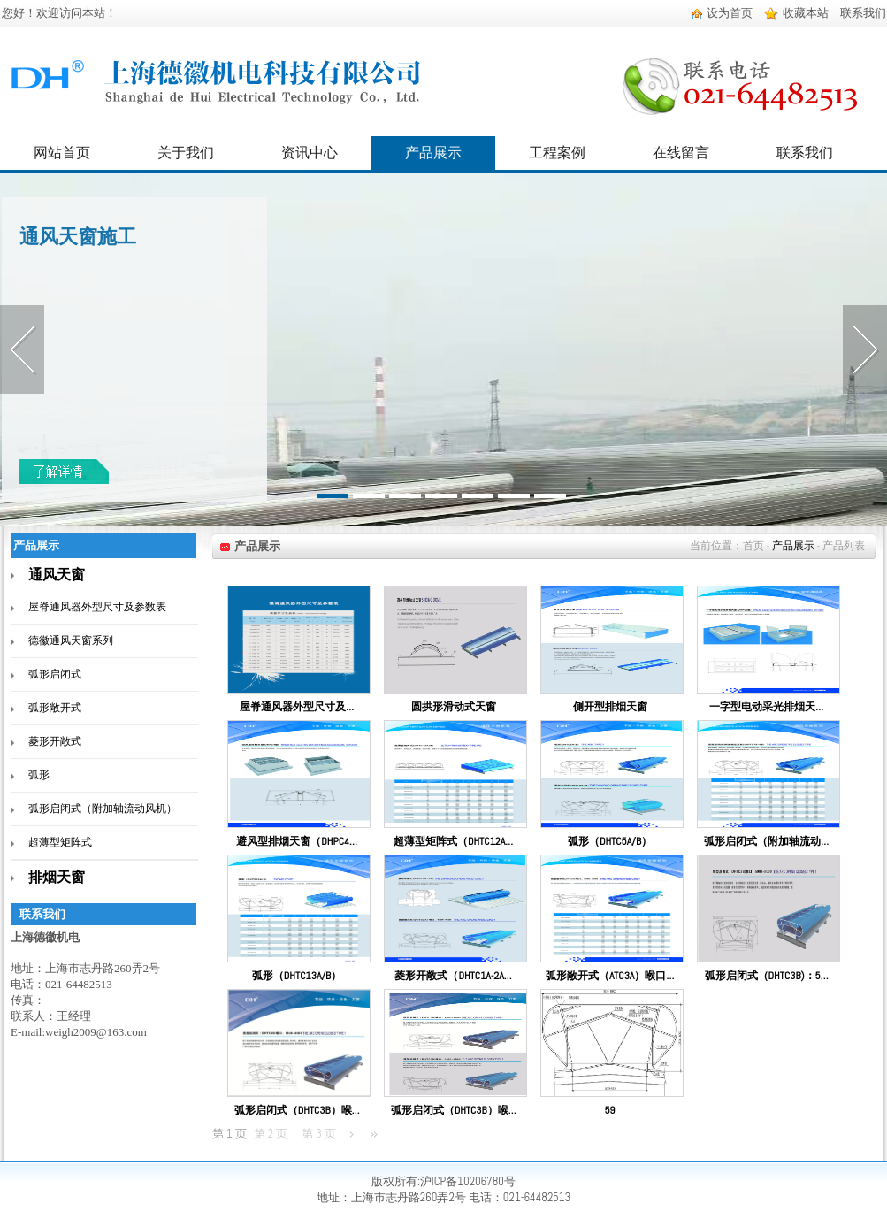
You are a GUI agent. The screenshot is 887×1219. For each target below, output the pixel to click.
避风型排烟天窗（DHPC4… (296, 841)
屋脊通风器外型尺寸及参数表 (97, 607)
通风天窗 (56, 574)
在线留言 (681, 152)
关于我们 (185, 152)
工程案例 (557, 152)
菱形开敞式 (54, 741)
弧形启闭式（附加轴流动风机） (102, 808)
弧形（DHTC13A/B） (296, 976)
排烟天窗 (56, 877)
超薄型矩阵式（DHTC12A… (453, 841)
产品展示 (433, 152)
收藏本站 (796, 12)
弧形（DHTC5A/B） (610, 841)
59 (609, 1110)
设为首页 (722, 12)
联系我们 (863, 12)
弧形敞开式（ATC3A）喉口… (610, 976)
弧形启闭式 (54, 674)
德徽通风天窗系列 (70, 640)
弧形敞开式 (54, 708)
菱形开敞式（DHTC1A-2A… (452, 976)
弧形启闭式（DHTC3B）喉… (297, 1110)
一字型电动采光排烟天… (766, 707)
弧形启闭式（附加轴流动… (766, 841)
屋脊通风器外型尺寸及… (297, 707)
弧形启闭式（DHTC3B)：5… (767, 976)
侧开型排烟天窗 (610, 707)
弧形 (39, 775)
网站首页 (62, 152)
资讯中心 (309, 152)
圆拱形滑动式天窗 (453, 707)
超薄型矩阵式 (60, 842)
